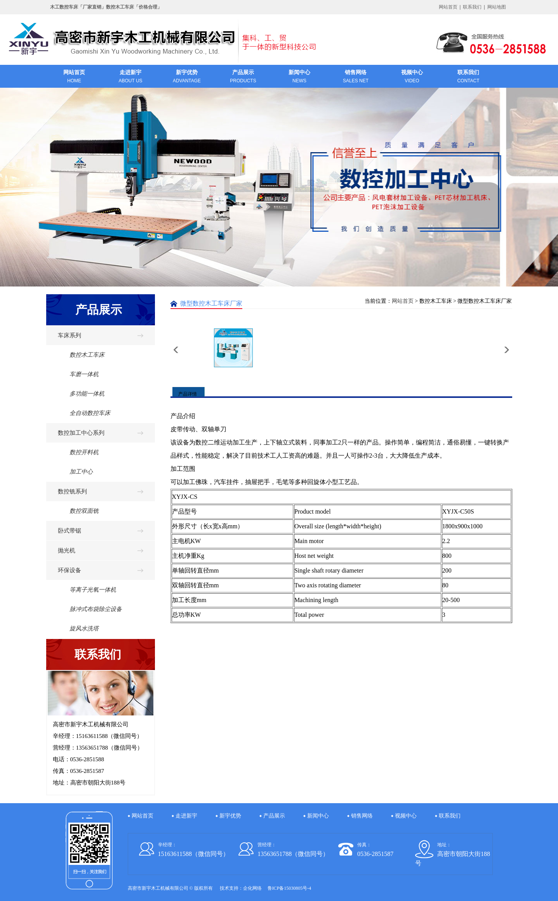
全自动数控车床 (84, 413)
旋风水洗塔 (78, 628)
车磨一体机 (78, 374)
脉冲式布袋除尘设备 (90, 609)
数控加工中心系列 (81, 433)
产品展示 (274, 816)
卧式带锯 (69, 531)
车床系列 (69, 335)
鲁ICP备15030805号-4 (289, 888)
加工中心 (75, 472)
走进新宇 (186, 816)
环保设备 (69, 570)
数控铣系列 (72, 491)
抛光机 (66, 550)
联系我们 (472, 7)
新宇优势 (230, 816)
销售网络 (362, 816)
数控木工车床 (81, 355)
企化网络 (252, 888)
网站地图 (496, 7)
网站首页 (448, 7)
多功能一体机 (81, 394)
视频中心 (406, 816)
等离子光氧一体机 (87, 590)
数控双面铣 (78, 511)
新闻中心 (318, 816)
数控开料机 (78, 452)
